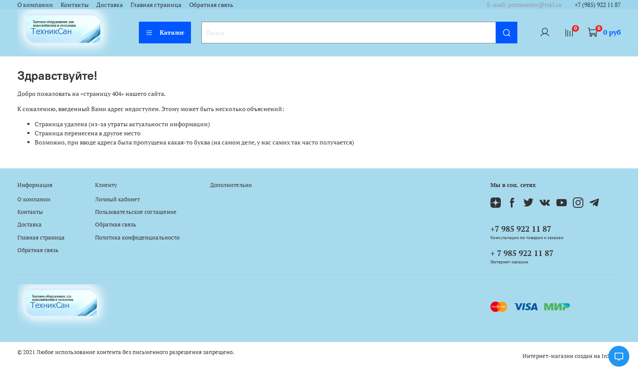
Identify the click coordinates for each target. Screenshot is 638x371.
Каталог (164, 32)
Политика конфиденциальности (137, 237)
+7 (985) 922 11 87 (598, 4)
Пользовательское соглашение (136, 212)
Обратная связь (211, 4)
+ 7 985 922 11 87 (521, 253)
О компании (35, 4)
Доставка (109, 4)
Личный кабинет (117, 199)
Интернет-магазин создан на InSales (572, 356)
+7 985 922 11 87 (520, 228)
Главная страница (156, 4)
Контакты (75, 4)
